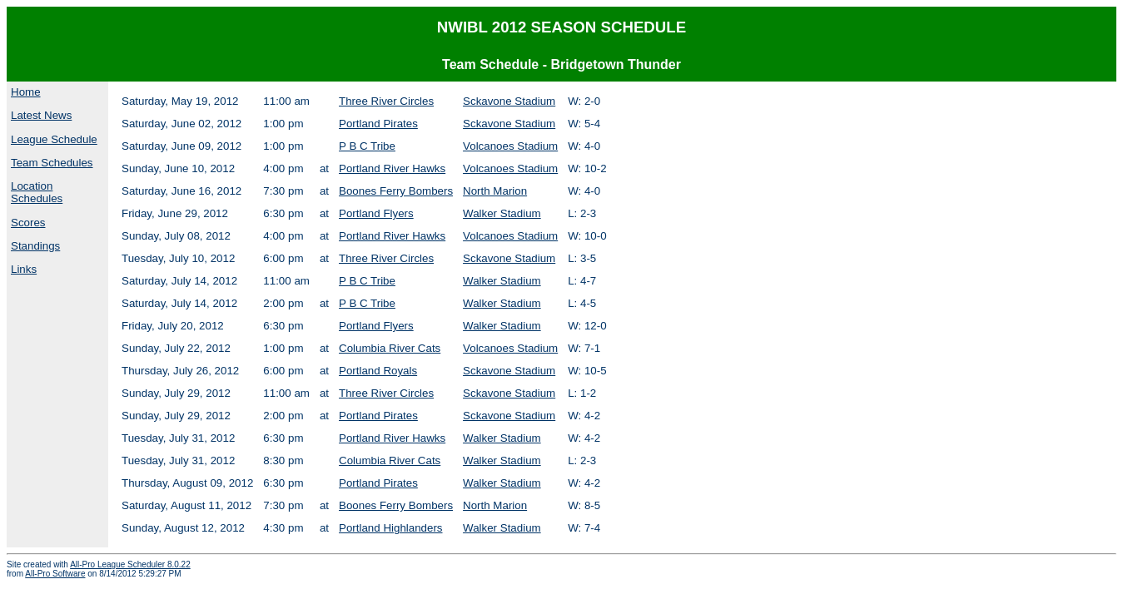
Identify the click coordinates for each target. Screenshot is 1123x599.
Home (26, 92)
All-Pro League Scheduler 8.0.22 (130, 564)
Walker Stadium (502, 213)
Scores (28, 222)
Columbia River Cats (389, 348)
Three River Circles (386, 101)
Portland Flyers (376, 213)
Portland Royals (378, 370)
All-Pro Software (55, 573)
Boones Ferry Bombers (396, 191)
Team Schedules (52, 162)
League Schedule (54, 139)
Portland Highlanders (390, 528)
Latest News (41, 115)
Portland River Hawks (392, 168)
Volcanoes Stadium (510, 146)
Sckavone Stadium (509, 101)
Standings (35, 246)
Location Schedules (36, 192)
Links (24, 269)
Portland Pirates (378, 123)
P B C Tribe (367, 146)
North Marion (495, 191)
